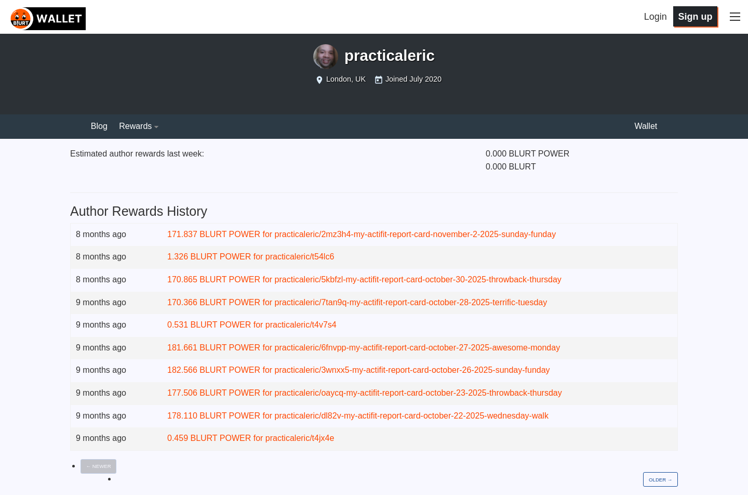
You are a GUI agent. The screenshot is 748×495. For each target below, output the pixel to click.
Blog (99, 126)
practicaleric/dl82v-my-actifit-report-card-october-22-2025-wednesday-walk (412, 415)
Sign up (695, 16)
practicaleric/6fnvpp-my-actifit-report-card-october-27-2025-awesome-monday (417, 347)
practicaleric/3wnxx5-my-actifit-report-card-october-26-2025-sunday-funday (412, 370)
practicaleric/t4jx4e (300, 438)
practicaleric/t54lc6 (300, 256)
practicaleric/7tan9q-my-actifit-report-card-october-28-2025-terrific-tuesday (411, 302)
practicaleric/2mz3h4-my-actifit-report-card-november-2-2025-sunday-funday (415, 234)
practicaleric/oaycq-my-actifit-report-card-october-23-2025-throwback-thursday (418, 392)
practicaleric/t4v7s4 (301, 324)
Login (655, 16)
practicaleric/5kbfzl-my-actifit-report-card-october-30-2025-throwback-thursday (418, 279)
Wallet (645, 126)
